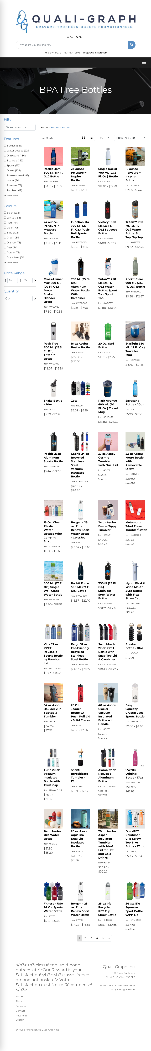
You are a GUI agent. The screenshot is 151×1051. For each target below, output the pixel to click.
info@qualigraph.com (95, 52)
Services (20, 1006)
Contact (20, 1010)
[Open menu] (144, 62)
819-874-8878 (53, 52)
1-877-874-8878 (72, 52)
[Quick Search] (72, 45)
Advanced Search (22, 1017)
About (19, 1001)
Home (19, 996)
